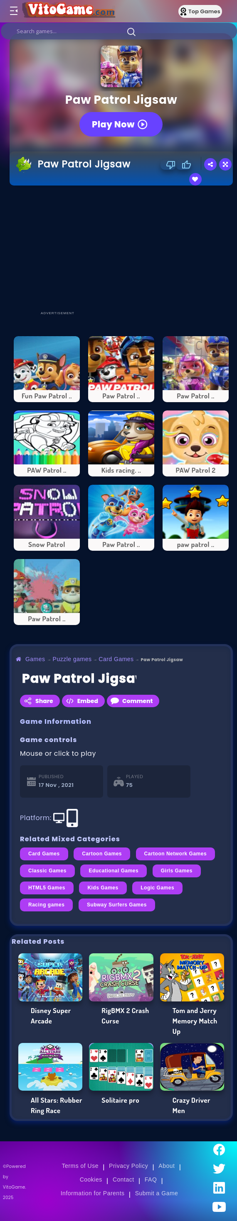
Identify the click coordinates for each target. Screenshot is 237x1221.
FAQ (151, 1179)
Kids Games (102, 888)
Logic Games (157, 888)
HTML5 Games (46, 888)
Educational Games (113, 871)
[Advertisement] (123, 248)
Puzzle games (72, 659)
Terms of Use (80, 1165)
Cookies (91, 1179)
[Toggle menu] (13, 11)
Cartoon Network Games (175, 854)
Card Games (116, 659)
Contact (123, 1179)
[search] (119, 31)
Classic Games (47, 871)
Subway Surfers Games (117, 905)
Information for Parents (93, 1193)
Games (35, 659)
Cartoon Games (102, 854)
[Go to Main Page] (68, 11)
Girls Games (177, 871)
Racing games (46, 905)
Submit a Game (156, 1193)
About (166, 1165)
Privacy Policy (128, 1165)
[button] (131, 31)
